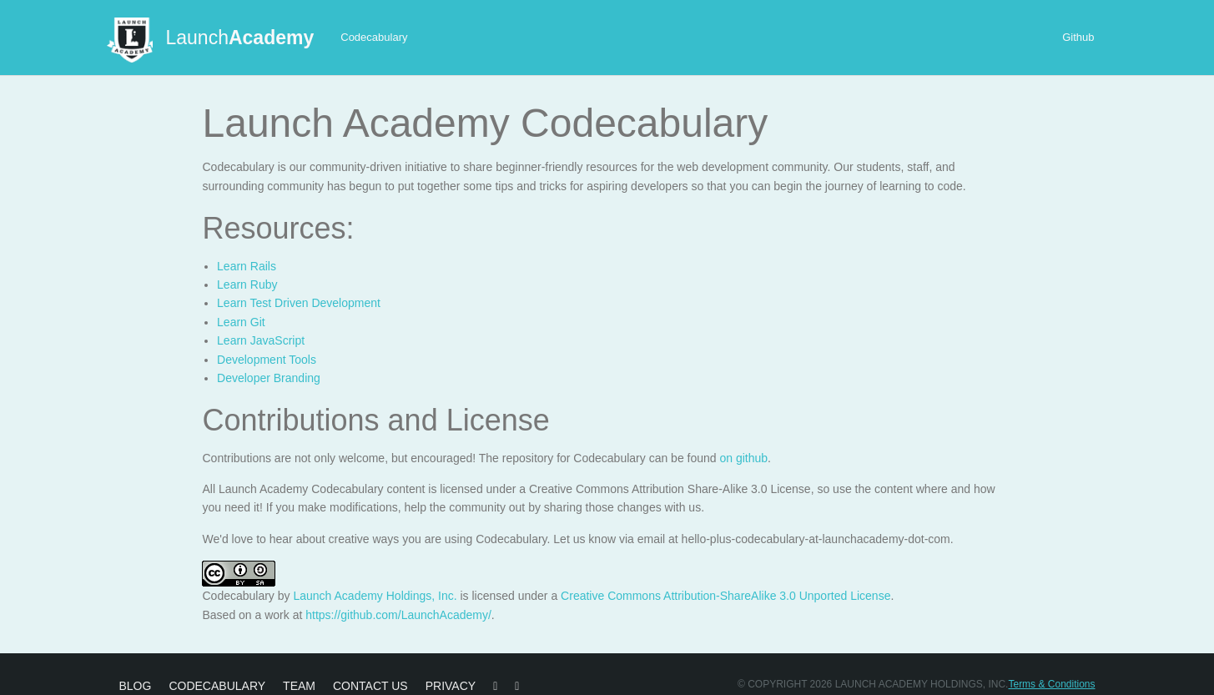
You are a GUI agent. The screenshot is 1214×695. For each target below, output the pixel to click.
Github (1078, 37)
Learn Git (241, 322)
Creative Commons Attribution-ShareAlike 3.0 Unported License (725, 595)
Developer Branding (268, 378)
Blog (135, 685)
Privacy (451, 685)
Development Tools (266, 359)
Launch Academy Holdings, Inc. (374, 595)
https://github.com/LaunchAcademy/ (398, 615)
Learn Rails (246, 266)
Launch (240, 37)
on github (743, 458)
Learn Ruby (247, 284)
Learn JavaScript (261, 340)
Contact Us (370, 685)
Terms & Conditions (1051, 684)
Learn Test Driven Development (298, 303)
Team (299, 685)
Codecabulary (373, 37)
